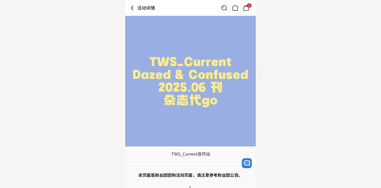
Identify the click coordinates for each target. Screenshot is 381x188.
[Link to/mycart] (246, 8)
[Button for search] (224, 8)
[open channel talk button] (247, 163)
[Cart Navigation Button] (246, 8)
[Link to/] (235, 8)
